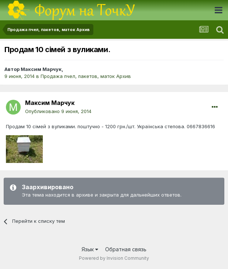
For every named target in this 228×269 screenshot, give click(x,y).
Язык (90, 249)
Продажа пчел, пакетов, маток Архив (86, 76)
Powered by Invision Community (114, 258)
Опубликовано (58, 111)
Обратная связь (125, 249)
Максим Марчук (41, 69)
